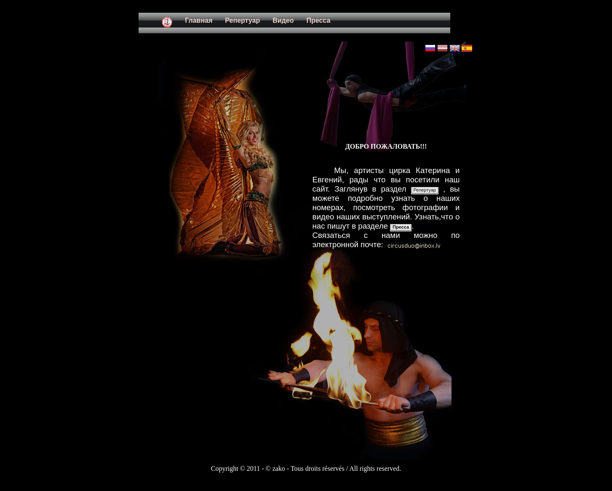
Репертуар (425, 189)
